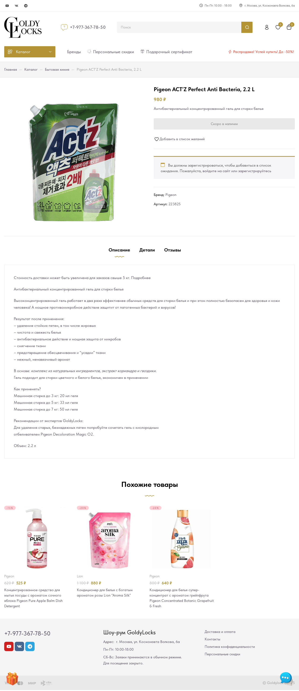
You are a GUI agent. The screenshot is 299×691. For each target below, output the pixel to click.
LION (80, 576)
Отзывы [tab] (172, 250)
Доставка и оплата (220, 632)
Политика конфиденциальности (230, 647)
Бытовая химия (57, 69)
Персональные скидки (222, 655)
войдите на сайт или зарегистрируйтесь (237, 170)
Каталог (31, 69)
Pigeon (170, 194)
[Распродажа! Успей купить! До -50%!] (230, 52)
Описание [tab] (119, 250)
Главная (10, 69)
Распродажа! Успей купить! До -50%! (263, 51)
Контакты (212, 640)
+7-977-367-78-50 (88, 27)
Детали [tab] (147, 250)
